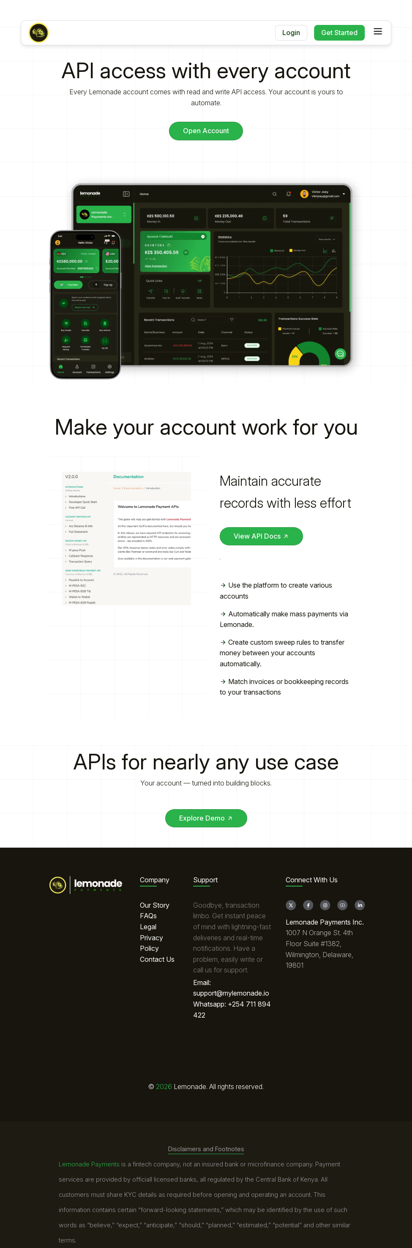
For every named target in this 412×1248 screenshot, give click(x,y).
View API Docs (261, 536)
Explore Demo (206, 818)
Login (291, 32)
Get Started (339, 32)
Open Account (206, 130)
